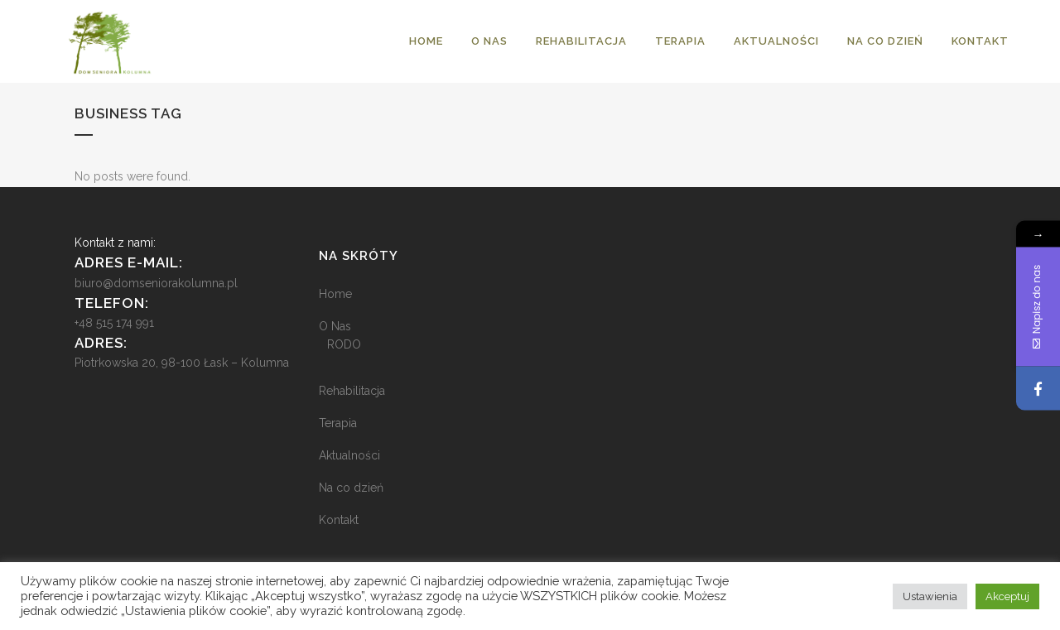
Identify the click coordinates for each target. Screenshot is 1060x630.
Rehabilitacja (352, 390)
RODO (344, 344)
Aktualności (349, 455)
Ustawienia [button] (930, 596)
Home (335, 294)
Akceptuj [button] (1007, 596)
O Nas (335, 326)
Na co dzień (351, 487)
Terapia (338, 423)
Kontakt (339, 520)
